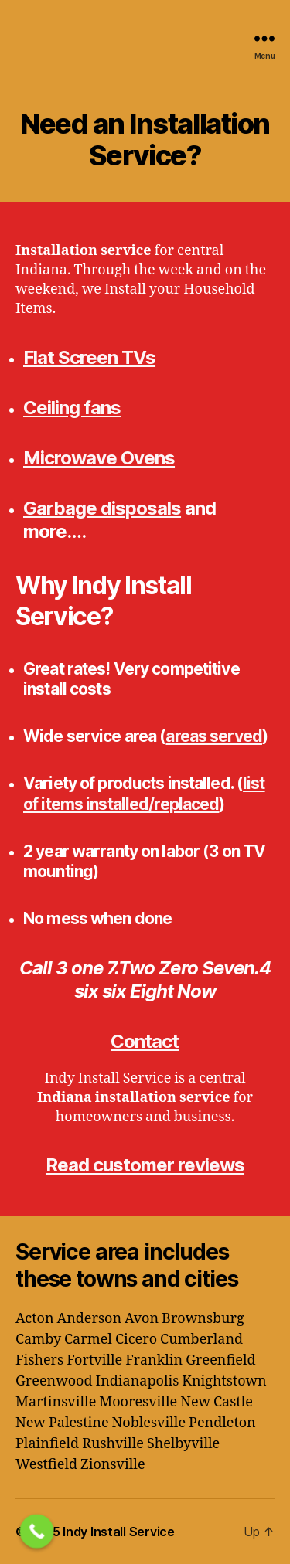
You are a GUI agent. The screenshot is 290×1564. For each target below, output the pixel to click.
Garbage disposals (102, 508)
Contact (145, 1041)
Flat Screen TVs (89, 357)
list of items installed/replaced (144, 793)
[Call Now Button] (37, 1532)
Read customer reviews (145, 1165)
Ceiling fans (72, 407)
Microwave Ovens (99, 458)
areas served (213, 736)
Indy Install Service (119, 1531)
